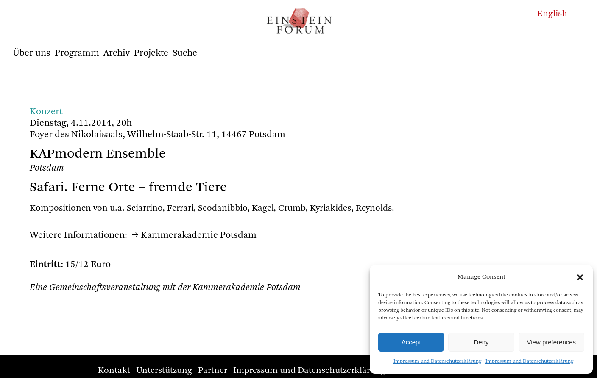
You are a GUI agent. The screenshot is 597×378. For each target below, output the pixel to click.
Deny (481, 342)
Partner (212, 370)
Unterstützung (164, 370)
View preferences (551, 342)
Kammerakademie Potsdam (199, 235)
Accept (411, 342)
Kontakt (114, 370)
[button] (580, 277)
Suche (185, 53)
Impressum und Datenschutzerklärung (437, 361)
